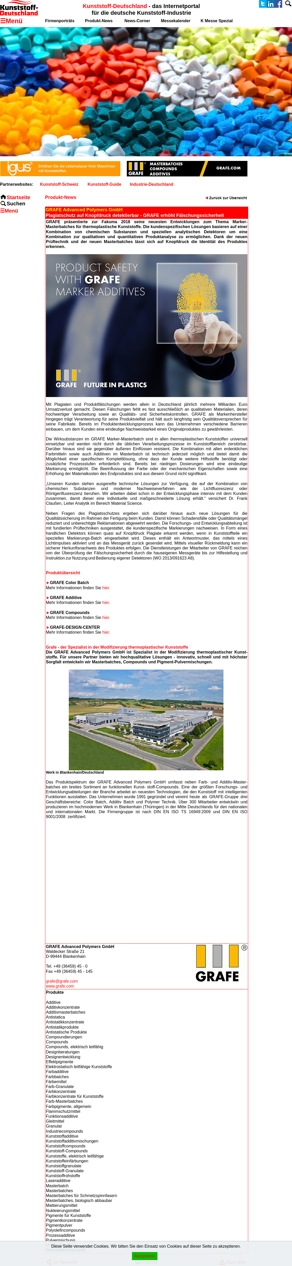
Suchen (16, 203)
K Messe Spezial (217, 21)
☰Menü (9, 211)
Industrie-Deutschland (151, 184)
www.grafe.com (60, 986)
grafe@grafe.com (62, 981)
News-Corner (137, 21)
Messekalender (175, 21)
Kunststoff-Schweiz (59, 184)
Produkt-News (99, 21)
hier (105, 588)
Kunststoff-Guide (104, 184)
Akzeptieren (145, 1256)
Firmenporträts (59, 21)
